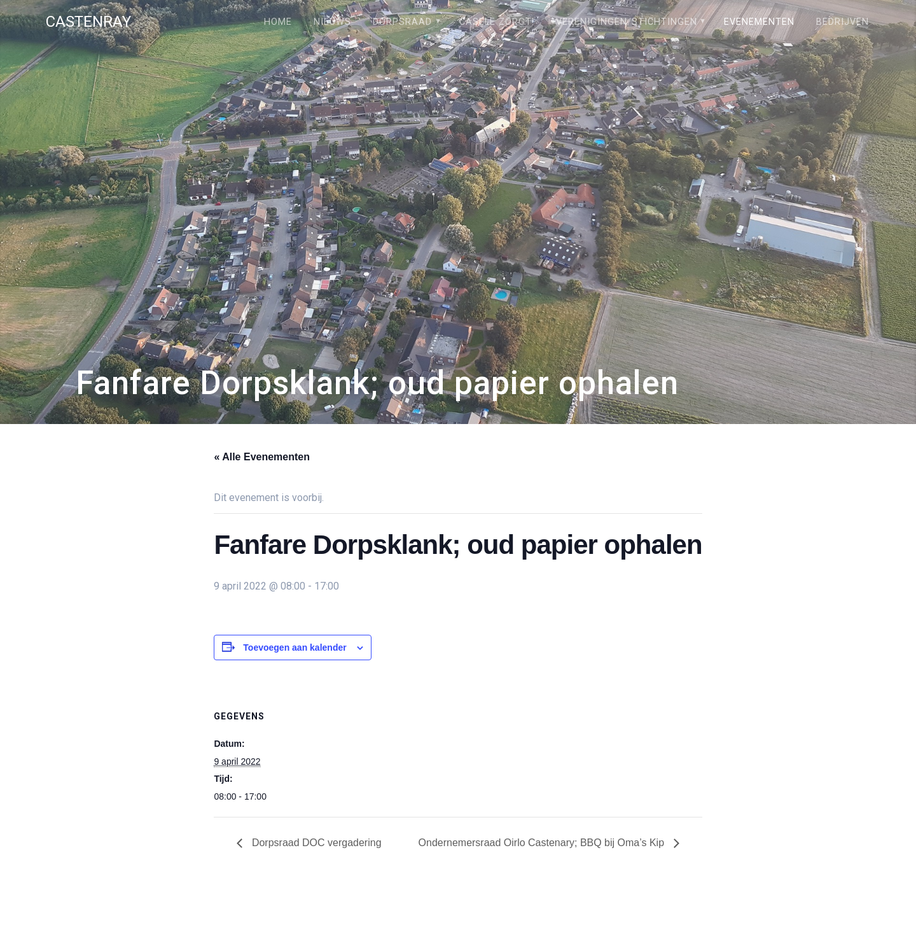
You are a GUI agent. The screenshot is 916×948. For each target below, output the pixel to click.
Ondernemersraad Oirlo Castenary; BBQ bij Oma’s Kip (543, 842)
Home (278, 22)
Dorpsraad (402, 22)
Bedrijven (842, 22)
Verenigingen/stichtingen (626, 22)
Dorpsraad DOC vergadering (315, 842)
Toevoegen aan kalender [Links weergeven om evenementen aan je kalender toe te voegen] (294, 647)
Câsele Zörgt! (496, 22)
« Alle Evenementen (262, 456)
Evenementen (759, 22)
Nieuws (332, 22)
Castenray (88, 21)
